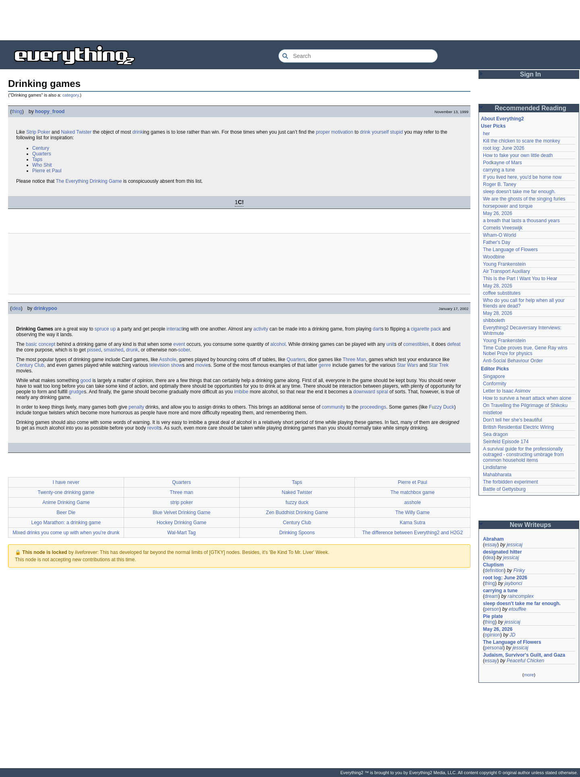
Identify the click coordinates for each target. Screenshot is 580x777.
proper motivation (334, 132)
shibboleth (494, 320)
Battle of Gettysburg (504, 489)
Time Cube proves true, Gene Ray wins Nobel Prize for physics (526, 350)
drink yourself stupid (381, 132)
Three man (181, 492)
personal (494, 648)
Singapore (494, 376)
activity (260, 329)
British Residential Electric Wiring (518, 427)
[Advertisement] (290, 20)
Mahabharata (497, 474)
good (85, 380)
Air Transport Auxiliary (506, 271)
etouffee (517, 609)
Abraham (493, 539)
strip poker (181, 502)
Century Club (30, 365)
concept (46, 344)
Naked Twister (76, 132)
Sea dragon (495, 434)
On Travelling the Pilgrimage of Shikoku (525, 405)
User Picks (493, 126)
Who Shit (42, 165)
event (179, 344)
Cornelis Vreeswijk (502, 228)
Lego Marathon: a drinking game (66, 522)
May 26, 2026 (497, 213)
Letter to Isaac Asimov (506, 391)
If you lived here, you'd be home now (522, 177)
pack (436, 329)
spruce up (105, 329)
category (70, 95)
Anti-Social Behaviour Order (513, 361)
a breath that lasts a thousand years (521, 220)
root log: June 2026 (503, 148)
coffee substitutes (501, 293)
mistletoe (492, 412)
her (486, 133)
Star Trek (439, 365)
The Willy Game (412, 512)
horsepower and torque (507, 206)
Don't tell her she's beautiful (512, 420)
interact (174, 329)
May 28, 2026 (497, 286)
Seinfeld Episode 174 (505, 441)
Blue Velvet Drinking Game (181, 512)
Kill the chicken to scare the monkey (521, 141)
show (176, 365)
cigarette (420, 329)
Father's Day (496, 242)
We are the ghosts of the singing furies (524, 199)
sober (184, 350)
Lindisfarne (495, 467)
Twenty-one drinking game (66, 492)
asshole (412, 502)
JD (513, 635)
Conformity (494, 383)
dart (377, 329)
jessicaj (514, 545)
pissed (94, 350)
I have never (66, 482)
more (529, 674)
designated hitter (502, 552)
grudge (76, 392)
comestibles (416, 344)
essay (491, 545)
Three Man (354, 359)
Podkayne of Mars (502, 162)
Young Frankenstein (504, 264)
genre (325, 365)
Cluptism (493, 565)
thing (17, 111)
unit (390, 344)
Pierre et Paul (47, 171)
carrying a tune (499, 170)
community (333, 407)
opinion (492, 635)
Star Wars (407, 365)
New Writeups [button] (530, 524)
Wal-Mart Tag (181, 532)
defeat (453, 344)
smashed (113, 350)
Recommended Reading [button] (530, 108)
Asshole (167, 359)
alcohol (278, 344)
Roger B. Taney (499, 184)
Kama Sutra (412, 522)
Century (40, 148)
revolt (153, 428)
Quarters (41, 154)
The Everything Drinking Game (89, 181)
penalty (136, 407)
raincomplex (521, 596)
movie (201, 365)
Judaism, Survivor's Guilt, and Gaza (524, 655)
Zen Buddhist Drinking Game (297, 512)
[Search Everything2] (358, 56)
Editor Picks (495, 369)
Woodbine (494, 257)
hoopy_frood (49, 111)
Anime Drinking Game (65, 502)
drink (138, 132)
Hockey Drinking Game (181, 522)
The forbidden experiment (510, 482)
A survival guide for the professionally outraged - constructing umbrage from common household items (524, 454)
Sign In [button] (530, 74)
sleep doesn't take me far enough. (519, 191)
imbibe (241, 392)
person (492, 609)
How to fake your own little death (518, 155)
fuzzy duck (297, 502)
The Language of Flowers (510, 249)
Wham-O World (499, 235)
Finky (519, 570)
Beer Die (66, 512)
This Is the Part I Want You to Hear (520, 278)
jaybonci (513, 583)
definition (494, 570)
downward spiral (370, 392)
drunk (132, 350)
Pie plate (493, 616)
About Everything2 (502, 119)
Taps (37, 159)
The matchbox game (412, 492)
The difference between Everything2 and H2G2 (412, 532)
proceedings (373, 407)
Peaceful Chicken (525, 660)
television (159, 365)
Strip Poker (38, 132)
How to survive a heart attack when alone (527, 398)
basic (31, 344)
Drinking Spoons (297, 532)
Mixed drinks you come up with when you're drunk (65, 532)
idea (16, 308)
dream (491, 596)
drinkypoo (45, 308)
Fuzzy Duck (441, 407)
